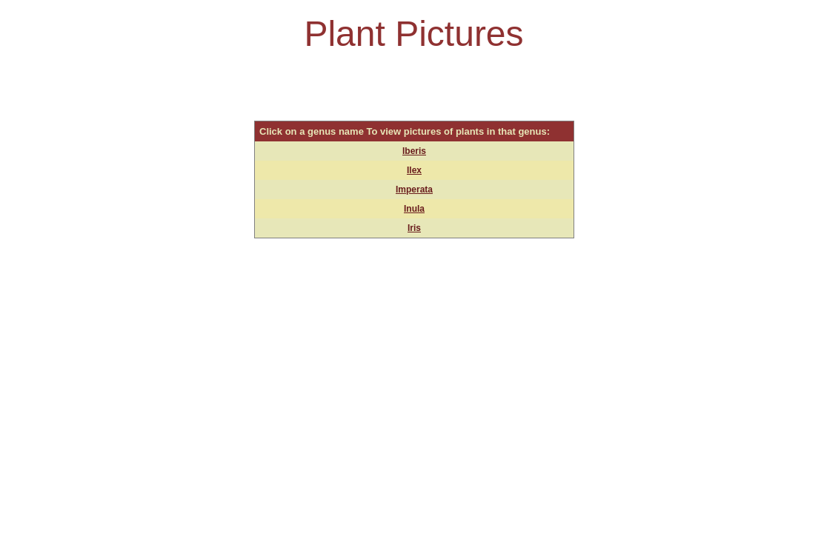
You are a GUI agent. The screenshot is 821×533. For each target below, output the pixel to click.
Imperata (414, 189)
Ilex (414, 170)
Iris (414, 228)
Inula (414, 209)
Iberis (414, 151)
